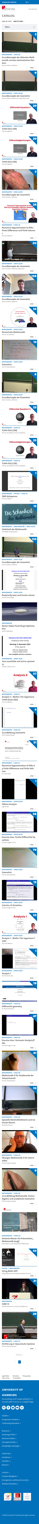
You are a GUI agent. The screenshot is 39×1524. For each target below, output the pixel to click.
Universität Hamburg (9, 2)
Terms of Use (5, 1378)
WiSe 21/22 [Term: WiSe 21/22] (18, 559)
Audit (15, 1494)
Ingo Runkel (5, 807)
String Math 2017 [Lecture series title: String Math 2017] (10, 1271)
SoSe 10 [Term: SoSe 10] (17, 1341)
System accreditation (8, 1503)
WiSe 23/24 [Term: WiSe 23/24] (18, 263)
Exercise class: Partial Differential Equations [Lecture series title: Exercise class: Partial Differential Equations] (18, 838)
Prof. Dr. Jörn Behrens (8, 335)
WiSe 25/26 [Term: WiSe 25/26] (18, 93)
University (6, 1453)
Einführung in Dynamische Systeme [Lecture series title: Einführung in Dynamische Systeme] (18, 1343)
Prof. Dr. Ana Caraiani (8, 597)
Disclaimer (16, 1376)
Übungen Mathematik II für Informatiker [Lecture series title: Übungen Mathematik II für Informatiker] (18, 1159)
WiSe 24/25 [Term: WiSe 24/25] (18, 192)
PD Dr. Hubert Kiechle (8, 735)
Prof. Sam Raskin (7, 499)
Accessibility (16, 1378)
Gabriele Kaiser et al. (8, 1306)
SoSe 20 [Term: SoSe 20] (17, 730)
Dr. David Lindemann (8, 1009)
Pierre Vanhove (15, 1273)
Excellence (6, 1457)
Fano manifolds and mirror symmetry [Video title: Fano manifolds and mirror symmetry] (18, 663)
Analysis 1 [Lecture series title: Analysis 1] (6, 973)
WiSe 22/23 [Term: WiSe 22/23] (18, 296)
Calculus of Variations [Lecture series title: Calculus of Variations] (12, 905)
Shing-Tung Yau (6, 1273)
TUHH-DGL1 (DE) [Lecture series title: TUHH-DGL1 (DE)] (9, 161)
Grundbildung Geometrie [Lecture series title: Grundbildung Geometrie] (13, 732)
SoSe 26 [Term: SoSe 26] (17, 54)
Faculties (5, 1461)
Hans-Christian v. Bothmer (9, 65)
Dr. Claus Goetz (6, 774)
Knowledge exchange (10, 1446)
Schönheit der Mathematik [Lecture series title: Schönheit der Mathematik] (14, 529)
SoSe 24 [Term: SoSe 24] (17, 225)
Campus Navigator (9, 1476)
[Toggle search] (31, 2)
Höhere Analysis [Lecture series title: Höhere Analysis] (9, 804)
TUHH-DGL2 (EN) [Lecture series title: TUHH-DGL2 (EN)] (9, 430)
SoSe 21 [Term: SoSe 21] (17, 694)
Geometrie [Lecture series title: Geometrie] (7, 364)
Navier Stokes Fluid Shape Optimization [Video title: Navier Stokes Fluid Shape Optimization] (18, 627)
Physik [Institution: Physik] (17, 493)
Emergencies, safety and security (15, 1480)
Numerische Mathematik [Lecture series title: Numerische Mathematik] (13, 332)
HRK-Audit (26, 1494)
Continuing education (10, 1423)
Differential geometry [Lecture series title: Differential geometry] (12, 1006)
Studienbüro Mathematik (21, 1244)
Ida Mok (22, 1306)
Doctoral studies (8, 1438)
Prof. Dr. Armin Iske (7, 976)
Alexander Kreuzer (7, 1125)
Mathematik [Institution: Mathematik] (7, 54)
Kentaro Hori (24, 1273)
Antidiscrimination (9, 1484)
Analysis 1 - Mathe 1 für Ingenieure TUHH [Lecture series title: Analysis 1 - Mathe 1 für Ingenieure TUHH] (18, 939)
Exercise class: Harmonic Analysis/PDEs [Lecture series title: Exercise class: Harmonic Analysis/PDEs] (18, 1042)
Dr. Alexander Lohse (23, 98)
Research (5, 1431)
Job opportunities (9, 1442)
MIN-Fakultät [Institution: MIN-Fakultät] (19, 526)
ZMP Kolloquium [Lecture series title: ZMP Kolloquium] (9, 496)
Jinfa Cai (16, 1306)
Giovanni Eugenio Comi (9, 842)
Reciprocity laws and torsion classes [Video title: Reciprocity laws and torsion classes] (18, 595)
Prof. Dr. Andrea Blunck (8, 367)
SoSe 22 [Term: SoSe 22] (17, 427)
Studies (5, 1415)
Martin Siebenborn (7, 631)
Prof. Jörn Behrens (7, 131)
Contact (5, 1472)
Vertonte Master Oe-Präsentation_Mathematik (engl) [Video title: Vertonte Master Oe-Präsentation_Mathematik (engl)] (18, 1240)
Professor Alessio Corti (8, 667)
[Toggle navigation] (36, 2)
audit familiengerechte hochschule (8, 1496)
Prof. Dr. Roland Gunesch (9, 1346)
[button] (26, 2)
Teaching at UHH (8, 1434)
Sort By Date (18, 21)
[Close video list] (33, 67)
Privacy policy (27, 1376)
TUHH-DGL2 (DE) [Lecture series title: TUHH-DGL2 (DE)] (9, 463)
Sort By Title (6, 21)
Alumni (5, 1465)
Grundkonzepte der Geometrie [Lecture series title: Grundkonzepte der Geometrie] (16, 95)
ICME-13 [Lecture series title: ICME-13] (5, 1303)
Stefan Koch (21, 269)
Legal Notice (5, 1376)
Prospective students (10, 1419)
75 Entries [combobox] (19, 1355)
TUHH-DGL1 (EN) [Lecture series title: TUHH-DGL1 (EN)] (9, 128)
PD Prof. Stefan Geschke (9, 1163)
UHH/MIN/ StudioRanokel (9, 532)
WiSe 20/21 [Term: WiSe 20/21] (31, 526)
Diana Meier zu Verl (7, 1244)
